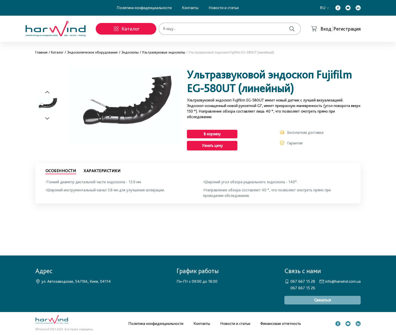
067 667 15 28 (302, 281)
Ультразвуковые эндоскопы (163, 52)
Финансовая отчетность (280, 323)
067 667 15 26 (302, 288)
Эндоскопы (130, 52)
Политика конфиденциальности (144, 7)
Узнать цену (212, 145)
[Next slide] (50, 118)
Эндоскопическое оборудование (92, 52)
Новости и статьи (224, 7)
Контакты (190, 7)
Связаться (322, 300)
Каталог (57, 52)
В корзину (212, 134)
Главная (41, 52)
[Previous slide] (47, 92)
